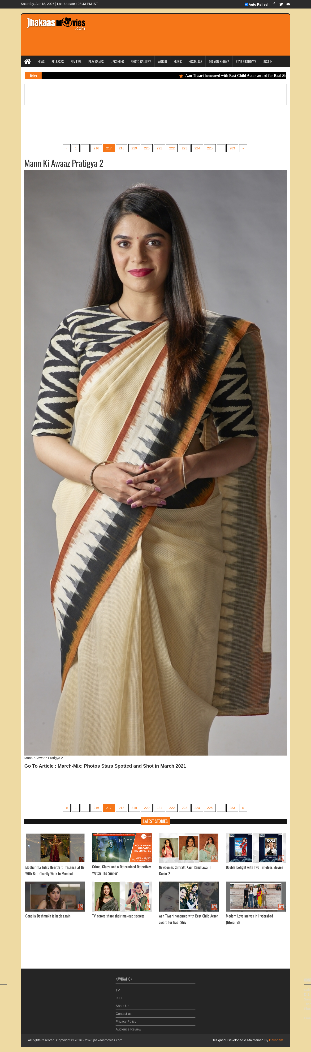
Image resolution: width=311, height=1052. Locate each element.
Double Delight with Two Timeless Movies (254, 867)
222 (172, 148)
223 (184, 148)
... (85, 148)
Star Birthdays (246, 61)
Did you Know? (219, 61)
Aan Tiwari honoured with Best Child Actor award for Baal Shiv (237, 76)
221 (159, 148)
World (162, 61)
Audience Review (128, 1027)
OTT (119, 996)
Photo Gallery (141, 61)
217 (109, 148)
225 (209, 148)
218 (121, 148)
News (41, 61)
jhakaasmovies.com (107, 1040)
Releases (58, 61)
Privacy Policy (126, 1019)
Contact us (123, 1011)
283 (232, 148)
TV (118, 988)
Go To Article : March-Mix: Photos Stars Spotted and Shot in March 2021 (105, 766)
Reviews (76, 61)
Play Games (96, 61)
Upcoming (117, 61)
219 (134, 148)
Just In (267, 61)
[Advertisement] (180, 28)
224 (197, 148)
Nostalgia (195, 61)
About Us (122, 1004)
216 (96, 148)
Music (178, 61)
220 (146, 148)
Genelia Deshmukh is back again (47, 916)
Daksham (275, 1040)
